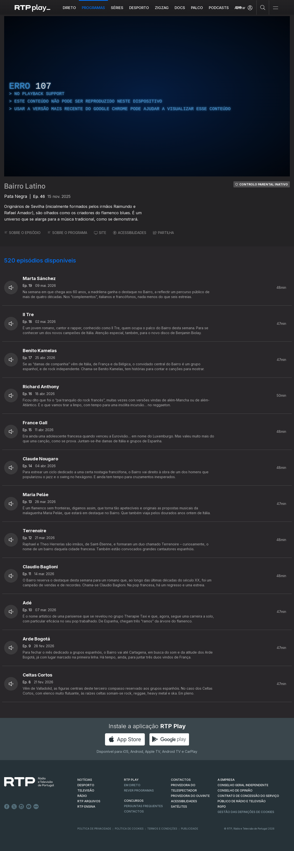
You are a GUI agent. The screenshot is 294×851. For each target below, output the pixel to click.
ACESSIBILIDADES (129, 233)
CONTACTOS (181, 780)
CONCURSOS (134, 801)
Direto (69, 7)
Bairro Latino (24, 186)
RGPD (222, 806)
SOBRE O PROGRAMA (67, 233)
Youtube (29, 806)
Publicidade (189, 828)
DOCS (180, 7)
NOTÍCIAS (84, 780)
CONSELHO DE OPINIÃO (235, 790)
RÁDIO (82, 796)
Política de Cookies (129, 828)
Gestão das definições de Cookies (246, 812)
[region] (147, 96)
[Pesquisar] (263, 7)
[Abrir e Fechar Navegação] (275, 8)
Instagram (21, 806)
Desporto (139, 7)
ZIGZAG (162, 7)
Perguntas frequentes (143, 806)
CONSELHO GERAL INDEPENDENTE (243, 785)
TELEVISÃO (85, 790)
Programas (93, 7)
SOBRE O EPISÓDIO (22, 233)
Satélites (179, 806)
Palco (197, 7)
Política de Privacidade (94, 828)
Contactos (134, 811)
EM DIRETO (132, 785)
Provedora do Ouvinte (190, 796)
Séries (117, 7)
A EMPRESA (226, 780)
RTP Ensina (86, 806)
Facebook (7, 806)
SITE (100, 233)
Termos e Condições (162, 828)
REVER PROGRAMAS (139, 790)
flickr (36, 806)
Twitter (14, 806)
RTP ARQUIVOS (88, 801)
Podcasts (219, 7)
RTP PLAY (131, 780)
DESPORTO (85, 785)
